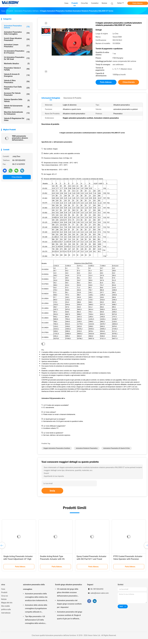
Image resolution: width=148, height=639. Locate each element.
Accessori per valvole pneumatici (17, 94)
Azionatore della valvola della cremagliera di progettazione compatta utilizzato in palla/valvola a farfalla (36, 609)
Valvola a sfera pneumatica (17, 81)
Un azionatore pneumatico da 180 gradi (17, 58)
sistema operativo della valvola (17, 100)
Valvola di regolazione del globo (17, 119)
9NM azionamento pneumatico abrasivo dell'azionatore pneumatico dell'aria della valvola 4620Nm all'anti (20, 138)
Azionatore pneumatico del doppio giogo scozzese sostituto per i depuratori (69, 603)
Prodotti (4, 592)
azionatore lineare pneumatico (17, 46)
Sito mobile (5, 606)
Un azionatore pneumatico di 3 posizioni (17, 52)
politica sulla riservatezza (6, 611)
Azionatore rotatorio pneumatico (86, 448)
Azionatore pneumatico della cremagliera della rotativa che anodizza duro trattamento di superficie (36, 597)
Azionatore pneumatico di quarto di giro (116, 448)
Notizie (4, 599)
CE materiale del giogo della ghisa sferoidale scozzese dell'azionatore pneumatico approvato (67, 593)
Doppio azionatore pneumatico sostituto (57, 448)
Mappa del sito (6, 603)
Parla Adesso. (137, 3)
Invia (52, 490)
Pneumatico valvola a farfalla (17, 69)
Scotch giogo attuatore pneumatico (17, 39)
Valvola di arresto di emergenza (17, 75)
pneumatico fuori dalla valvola (17, 88)
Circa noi (4, 596)
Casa (3, 589)
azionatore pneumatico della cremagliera (17, 33)
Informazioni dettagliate (50, 98)
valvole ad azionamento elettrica (17, 107)
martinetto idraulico (17, 63)
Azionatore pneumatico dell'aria (17, 27)
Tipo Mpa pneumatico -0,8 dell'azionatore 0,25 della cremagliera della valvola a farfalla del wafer (35, 620)
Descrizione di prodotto (72, 98)
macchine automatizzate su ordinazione (17, 113)
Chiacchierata (17, 177)
